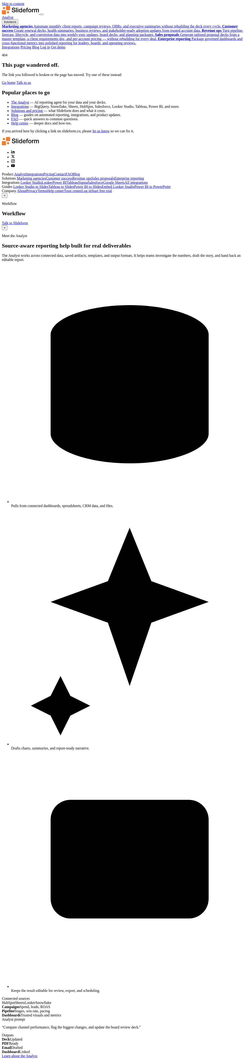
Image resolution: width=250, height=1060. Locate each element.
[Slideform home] (21, 13)
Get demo (58, 47)
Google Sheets (114, 182)
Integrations (10, 47)
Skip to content (13, 4)
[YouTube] (13, 166)
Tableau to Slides (61, 187)
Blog (35, 47)
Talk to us (23, 83)
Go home (9, 83)
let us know (100, 131)
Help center (19, 123)
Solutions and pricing (27, 111)
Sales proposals (102, 178)
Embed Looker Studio (118, 187)
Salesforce (95, 182)
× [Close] (5, 195)
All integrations (136, 182)
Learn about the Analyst (19, 1056)
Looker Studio (31, 182)
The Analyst (20, 102)
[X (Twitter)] (13, 157)
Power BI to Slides (88, 187)
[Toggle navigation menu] (42, 14)
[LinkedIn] (13, 152)
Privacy (32, 191)
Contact (60, 174)
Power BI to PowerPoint (152, 187)
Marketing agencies (31, 178)
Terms (42, 191)
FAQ (14, 119)
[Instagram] (13, 162)
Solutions (10, 22)
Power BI (60, 182)
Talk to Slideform (15, 223)
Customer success (59, 178)
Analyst (7, 17)
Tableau (72, 182)
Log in (45, 47)
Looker (47, 182)
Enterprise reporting (129, 178)
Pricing (25, 47)
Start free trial (101, 191)
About (21, 191)
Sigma (83, 182)
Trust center (72, 191)
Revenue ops (81, 178)
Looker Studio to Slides (30, 187)
